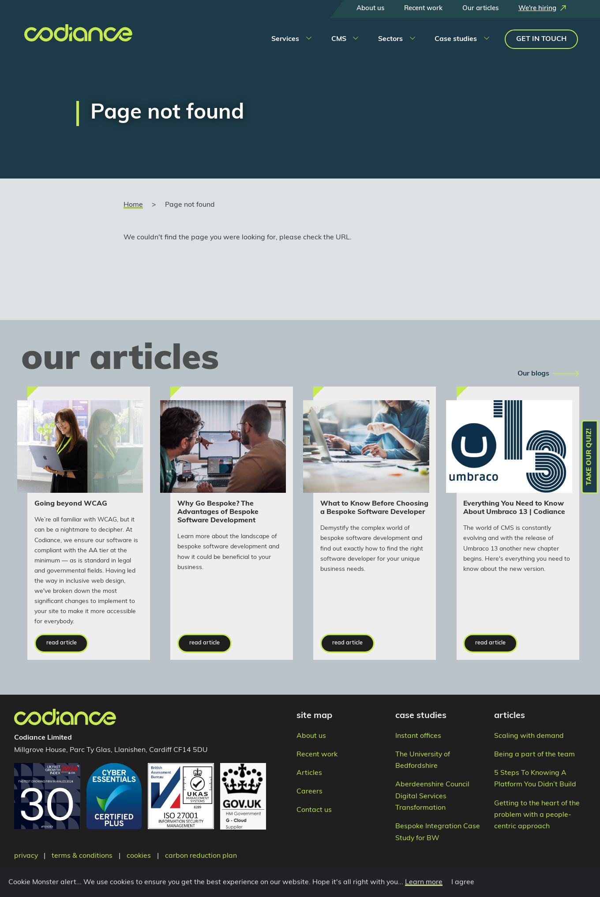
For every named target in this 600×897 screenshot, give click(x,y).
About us (370, 8)
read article (61, 643)
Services (285, 39)
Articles (309, 773)
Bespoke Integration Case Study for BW (437, 832)
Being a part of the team (534, 754)
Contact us (314, 810)
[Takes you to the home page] (66, 38)
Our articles (480, 8)
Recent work (423, 8)
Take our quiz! (589, 456)
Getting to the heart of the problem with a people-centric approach (537, 815)
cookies (139, 856)
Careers (309, 791)
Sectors (390, 39)
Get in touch (541, 39)
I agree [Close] (461, 889)
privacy (26, 856)
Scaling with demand (529, 736)
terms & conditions (82, 856)
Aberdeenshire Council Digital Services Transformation (432, 796)
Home (133, 204)
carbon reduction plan (201, 856)
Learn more (422, 889)
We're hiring (537, 8)
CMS (338, 39)
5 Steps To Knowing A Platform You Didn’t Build (535, 779)
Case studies (456, 39)
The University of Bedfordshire (422, 760)
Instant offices (418, 736)
